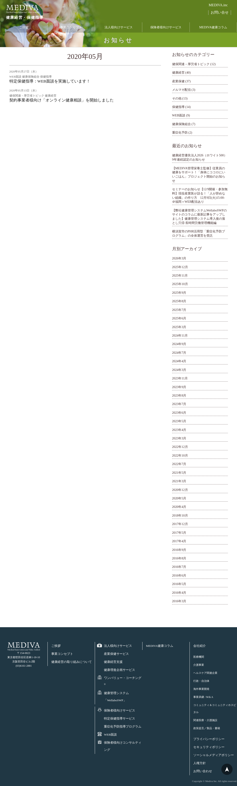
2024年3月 (179, 370)
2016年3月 (179, 601)
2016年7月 (179, 567)
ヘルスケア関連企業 (205, 672)
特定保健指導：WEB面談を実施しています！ (49, 81)
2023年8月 (179, 395)
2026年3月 (179, 258)
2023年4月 (179, 430)
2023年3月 (179, 438)
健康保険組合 (181, 124)
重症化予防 (180, 132)
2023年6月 (179, 412)
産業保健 (178, 81)
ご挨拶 (24, 27)
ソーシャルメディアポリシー (213, 755)
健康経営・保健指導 (23, 18)
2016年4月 (179, 592)
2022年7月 (179, 464)
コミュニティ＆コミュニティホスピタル (214, 708)
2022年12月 (180, 447)
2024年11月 (180, 335)
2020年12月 (180, 490)
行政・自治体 (201, 681)
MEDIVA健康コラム (213, 27)
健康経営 (178, 72)
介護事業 (198, 664)
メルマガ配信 (181, 89)
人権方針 (199, 763)
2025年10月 (180, 284)
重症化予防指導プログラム (122, 726)
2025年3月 (179, 327)
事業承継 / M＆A (203, 697)
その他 (176, 98)
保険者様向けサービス (165, 27)
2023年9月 (179, 387)
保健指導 (178, 107)
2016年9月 (179, 550)
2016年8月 (179, 558)
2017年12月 (180, 524)
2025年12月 (180, 267)
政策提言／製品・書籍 (206, 728)
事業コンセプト (71, 27)
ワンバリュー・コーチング (122, 680)
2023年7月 (179, 404)
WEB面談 (178, 115)
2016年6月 (179, 575)
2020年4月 (179, 507)
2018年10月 (180, 515)
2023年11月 (180, 378)
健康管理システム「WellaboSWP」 (116, 696)
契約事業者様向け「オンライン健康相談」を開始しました (61, 100)
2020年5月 (179, 498)
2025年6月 (179, 318)
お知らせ (118, 40)
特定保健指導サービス (119, 718)
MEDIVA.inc (218, 5)
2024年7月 (179, 352)
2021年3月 (179, 481)
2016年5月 (179, 584)
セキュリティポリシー (209, 747)
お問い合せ (220, 12)
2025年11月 (180, 275)
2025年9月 (179, 292)
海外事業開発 (201, 689)
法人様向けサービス (119, 27)
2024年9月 (179, 344)
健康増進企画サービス (119, 670)
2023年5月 (179, 421)
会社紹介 (199, 645)
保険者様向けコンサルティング (122, 746)
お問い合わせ (202, 771)
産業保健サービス (116, 654)
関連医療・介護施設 (205, 720)
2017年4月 (179, 541)
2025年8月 (179, 301)
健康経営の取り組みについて (71, 662)
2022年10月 (180, 455)
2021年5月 (179, 472)
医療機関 (198, 656)
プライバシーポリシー (209, 739)
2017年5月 (179, 532)
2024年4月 (179, 361)
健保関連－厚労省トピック (191, 64)
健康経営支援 (113, 662)
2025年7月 (179, 310)
